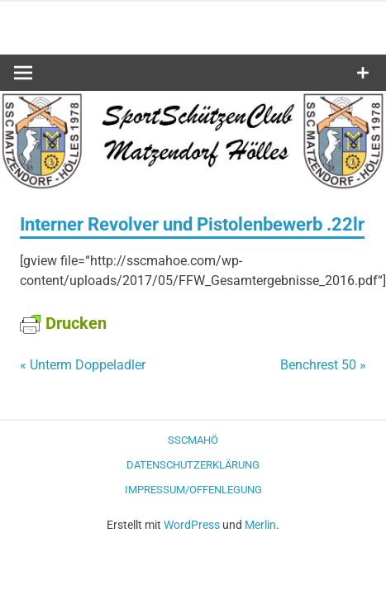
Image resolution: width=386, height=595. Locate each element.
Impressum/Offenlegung (193, 489)
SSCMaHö (193, 440)
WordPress (192, 524)
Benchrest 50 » (323, 365)
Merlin (260, 524)
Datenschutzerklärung (193, 465)
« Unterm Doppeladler (82, 365)
